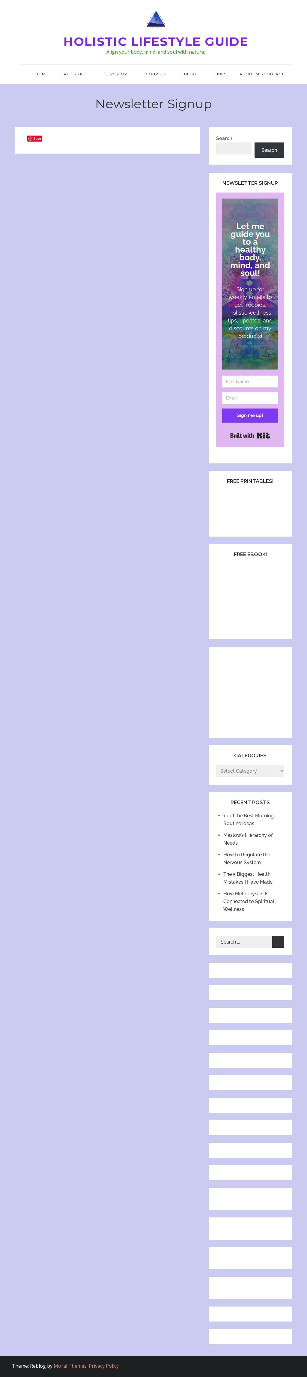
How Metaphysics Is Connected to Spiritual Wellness (248, 901)
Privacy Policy (104, 1366)
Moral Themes (70, 1366)
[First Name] (250, 382)
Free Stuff (76, 74)
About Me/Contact (262, 74)
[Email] (250, 398)
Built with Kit (250, 435)
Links (220, 74)
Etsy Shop (118, 74)
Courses (158, 74)
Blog (192, 74)
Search (224, 138)
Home (41, 74)
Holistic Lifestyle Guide (156, 41)
